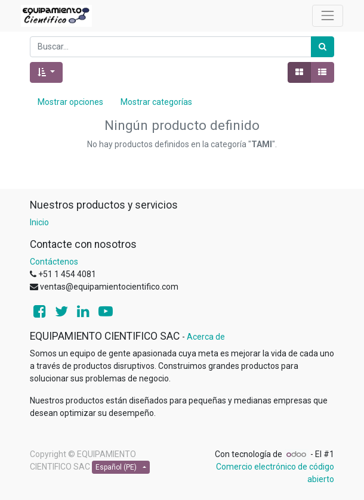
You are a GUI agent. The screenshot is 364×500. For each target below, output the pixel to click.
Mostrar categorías (156, 102)
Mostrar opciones (70, 102)
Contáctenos (54, 261)
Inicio (39, 222)
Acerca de (206, 336)
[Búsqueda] (322, 46)
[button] (46, 72)
